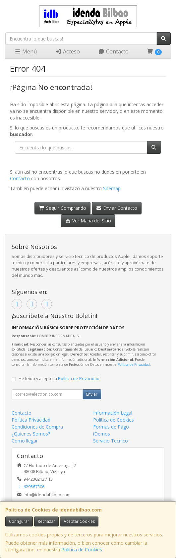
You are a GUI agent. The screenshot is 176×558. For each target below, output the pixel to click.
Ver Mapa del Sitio (88, 220)
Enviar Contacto (117, 208)
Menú (25, 51)
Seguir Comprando (62, 208)
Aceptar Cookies (79, 521)
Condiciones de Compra (37, 427)
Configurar (19, 521)
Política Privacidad (31, 420)
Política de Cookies (81, 549)
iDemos (101, 434)
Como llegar (25, 441)
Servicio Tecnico (110, 441)
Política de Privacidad (134, 364)
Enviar (91, 394)
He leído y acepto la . (59, 378)
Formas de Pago (111, 427)
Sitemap (112, 188)
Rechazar (46, 521)
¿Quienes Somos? (31, 434)
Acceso (67, 51)
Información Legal (112, 413)
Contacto (113, 51)
